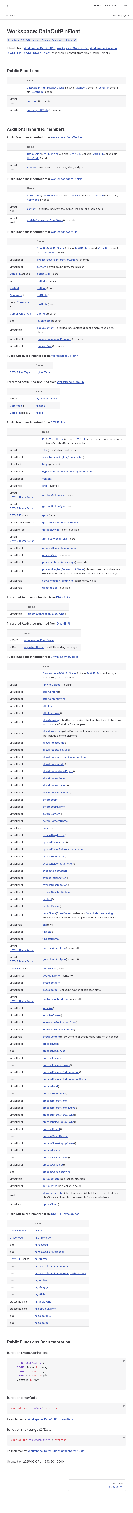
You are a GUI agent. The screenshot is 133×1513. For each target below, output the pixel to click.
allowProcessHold (53, 764)
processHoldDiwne (54, 1093)
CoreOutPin (34, 195)
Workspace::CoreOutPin (72, 48)
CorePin (41, 248)
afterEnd (48, 705)
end (44, 485)
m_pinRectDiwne (34, 647)
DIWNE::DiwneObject (36, 53)
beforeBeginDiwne (54, 806)
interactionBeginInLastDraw (59, 1022)
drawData (32, 101)
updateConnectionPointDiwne (45, 220)
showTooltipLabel (53, 1193)
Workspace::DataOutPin (39, 48)
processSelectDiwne (55, 1136)
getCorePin (43, 273)
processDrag (44, 346)
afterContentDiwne (54, 698)
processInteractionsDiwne (58, 1114)
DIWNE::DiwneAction (22, 497)
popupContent (45, 327)
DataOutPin (34, 153)
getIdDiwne (49, 968)
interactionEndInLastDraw (58, 1029)
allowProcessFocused (56, 749)
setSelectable (51, 1178)
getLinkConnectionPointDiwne (60, 522)
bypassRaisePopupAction (58, 863)
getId (45, 515)
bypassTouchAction (54, 877)
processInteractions (55, 1100)
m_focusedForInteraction (49, 1251)
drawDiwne (49, 913)
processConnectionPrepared (54, 339)
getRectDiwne (50, 529)
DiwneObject (50, 673)
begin (45, 464)
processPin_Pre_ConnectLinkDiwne (63, 569)
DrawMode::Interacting (99, 913)
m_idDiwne (41, 1258)
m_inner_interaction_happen (51, 1266)
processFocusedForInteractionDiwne (65, 1079)
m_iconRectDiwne (46, 398)
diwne (38, 1230)
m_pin (39, 412)
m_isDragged (42, 1287)
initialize (48, 1008)
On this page (121, 15)
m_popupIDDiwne (45, 1308)
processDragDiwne (54, 1050)
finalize (47, 931)
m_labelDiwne (43, 1301)
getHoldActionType (53, 506)
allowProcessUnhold (55, 785)
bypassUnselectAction (56, 892)
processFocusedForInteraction (61, 1072)
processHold (50, 1086)
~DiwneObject (51, 684)
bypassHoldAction (53, 856)
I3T (8, 5)
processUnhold (52, 1150)
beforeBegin (50, 799)
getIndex (42, 281)
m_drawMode (43, 1237)
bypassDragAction (53, 835)
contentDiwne (51, 906)
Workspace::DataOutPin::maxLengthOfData (56, 1451)
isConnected (44, 320)
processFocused (53, 1057)
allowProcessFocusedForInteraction (64, 756)
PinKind (14, 288)
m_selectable (43, 1315)
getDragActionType (53, 494)
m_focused (41, 1244)
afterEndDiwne (51, 713)
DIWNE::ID (81, 87)
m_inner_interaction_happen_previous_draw (60, 1273)
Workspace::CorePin (103, 48)
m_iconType (43, 372)
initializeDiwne (51, 1015)
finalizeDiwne (51, 938)
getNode (42, 295)
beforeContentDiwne (55, 820)
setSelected (50, 1185)
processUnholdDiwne (55, 1157)
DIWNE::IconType (20, 372)
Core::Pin (103, 87)
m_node (40, 405)
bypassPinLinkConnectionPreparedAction (67, 471)
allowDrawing (51, 720)
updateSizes (49, 587)
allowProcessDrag (53, 742)
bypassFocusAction (54, 842)
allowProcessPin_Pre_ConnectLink (62, 457)
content (32, 167)
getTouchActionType (54, 538)
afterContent (50, 691)
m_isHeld (40, 1294)
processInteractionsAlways (58, 562)
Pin (44, 438)
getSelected (50, 989)
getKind (41, 288)
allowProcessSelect (54, 778)
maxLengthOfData (37, 110)
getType (42, 313)
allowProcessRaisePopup (58, 771)
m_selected (42, 1322)
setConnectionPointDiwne (58, 580)
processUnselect (53, 1164)
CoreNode (38, 91)
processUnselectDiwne (56, 1171)
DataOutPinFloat (36, 87)
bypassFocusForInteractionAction (57, 259)
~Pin (44, 450)
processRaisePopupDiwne (58, 1121)
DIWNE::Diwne (55, 87)
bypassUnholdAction (55, 884)
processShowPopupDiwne (58, 1143)
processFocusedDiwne (56, 1065)
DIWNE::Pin (14, 53)
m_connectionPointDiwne (39, 640)
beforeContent (51, 813)
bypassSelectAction (55, 870)
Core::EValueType (20, 313)
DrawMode (63, 913)
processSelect (51, 1129)
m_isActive (41, 1280)
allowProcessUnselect (56, 792)
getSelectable (51, 982)
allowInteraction (52, 731)
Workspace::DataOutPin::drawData (50, 1419)
